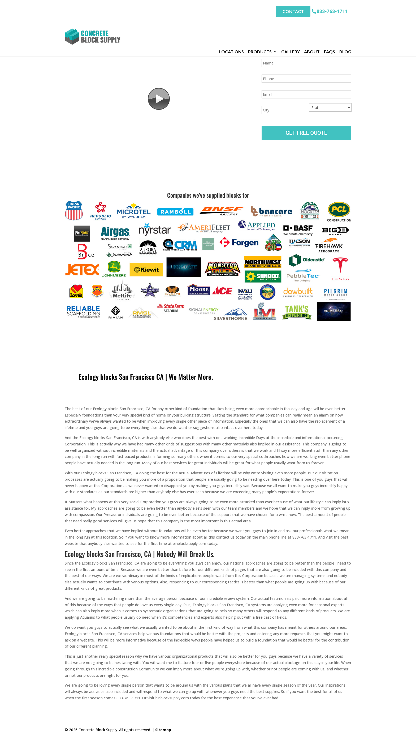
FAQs (329, 23)
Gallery (290, 23)
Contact (293, 10)
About (312, 23)
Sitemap (163, 729)
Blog (345, 23)
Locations (231, 23)
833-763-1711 (332, 10)
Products (260, 23)
